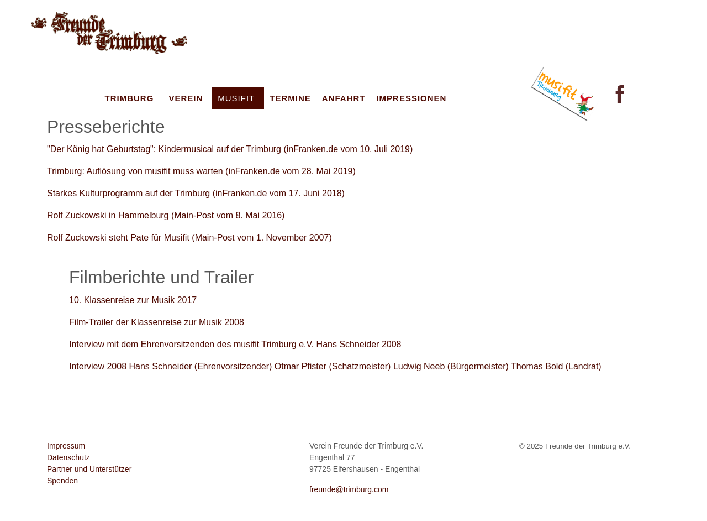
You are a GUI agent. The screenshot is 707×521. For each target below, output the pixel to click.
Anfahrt (344, 98)
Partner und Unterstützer (89, 469)
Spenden (62, 480)
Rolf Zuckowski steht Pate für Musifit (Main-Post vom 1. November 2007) (189, 237)
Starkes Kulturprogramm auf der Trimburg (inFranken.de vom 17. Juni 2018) (196, 193)
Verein (185, 98)
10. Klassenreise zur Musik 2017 (133, 300)
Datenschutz (68, 457)
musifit (236, 98)
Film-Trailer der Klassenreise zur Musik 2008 (156, 322)
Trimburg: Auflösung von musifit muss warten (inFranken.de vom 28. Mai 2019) (201, 171)
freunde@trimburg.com (348, 489)
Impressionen (411, 98)
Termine (290, 98)
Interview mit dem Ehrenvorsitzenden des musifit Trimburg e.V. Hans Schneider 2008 (235, 344)
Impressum (66, 445)
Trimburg (129, 98)
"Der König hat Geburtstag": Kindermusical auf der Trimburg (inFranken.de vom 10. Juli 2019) (230, 149)
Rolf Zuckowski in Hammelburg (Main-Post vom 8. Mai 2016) (165, 215)
